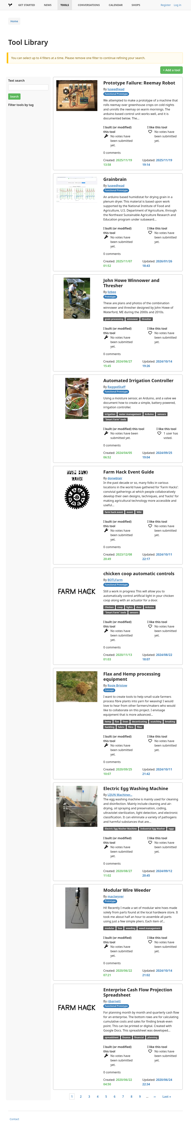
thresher (146, 319)
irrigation (110, 414)
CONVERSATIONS (89, 5)
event (130, 512)
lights (129, 607)
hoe (120, 928)
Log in (177, 5)
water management (130, 414)
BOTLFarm (115, 580)
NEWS (47, 5)
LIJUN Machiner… (120, 795)
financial (139, 1037)
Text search (16, 80)
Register (166, 5)
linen (125, 721)
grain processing (114, 319)
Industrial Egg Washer (152, 828)
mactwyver (116, 896)
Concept (109, 690)
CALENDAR (116, 5)
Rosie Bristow (117, 685)
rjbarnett (114, 1001)
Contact (14, 1119)
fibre (130, 727)
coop (120, 607)
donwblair (115, 478)
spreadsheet (112, 1037)
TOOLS (64, 5)
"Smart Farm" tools (115, 419)
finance (126, 1037)
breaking (170, 721)
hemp (108, 721)
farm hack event (114, 512)
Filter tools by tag (21, 105)
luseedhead (116, 89)
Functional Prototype (116, 93)
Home (14, 21)
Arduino (149, 414)
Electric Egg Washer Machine (121, 828)
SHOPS (136, 5)
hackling (109, 727)
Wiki (139, 512)
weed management (150, 928)
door (139, 607)
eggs (171, 828)
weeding (130, 928)
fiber (139, 727)
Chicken (109, 607)
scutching (156, 721)
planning (152, 1037)
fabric (121, 727)
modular (109, 928)
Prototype (110, 296)
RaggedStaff (117, 387)
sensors (161, 414)
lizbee (112, 292)
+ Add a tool (171, 70)
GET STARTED (26, 5)
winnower (132, 319)
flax (117, 721)
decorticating (139, 721)
